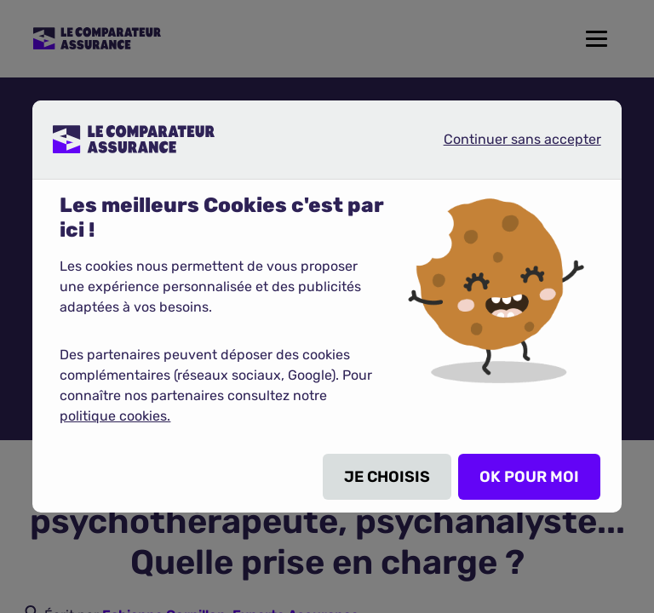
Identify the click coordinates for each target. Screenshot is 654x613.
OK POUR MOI (529, 476)
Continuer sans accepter (508, 138)
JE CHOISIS (387, 476)
